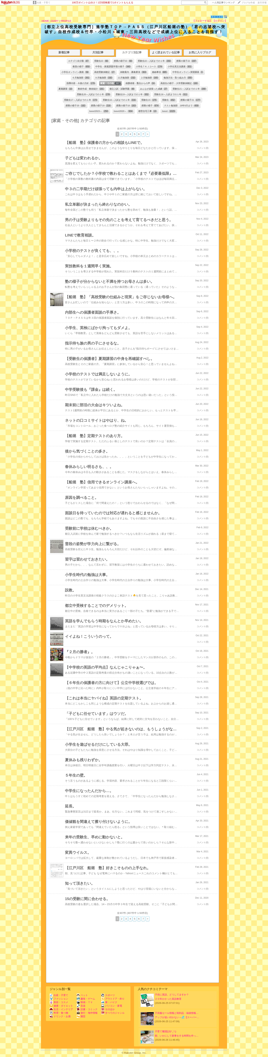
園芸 (81, 1016)
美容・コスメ (59, 1002)
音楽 (81, 1005)
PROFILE (66, 21)
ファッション (59, 998)
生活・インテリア (61, 1009)
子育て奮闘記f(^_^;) (165, 1031)
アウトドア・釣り (113, 998)
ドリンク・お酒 (60, 1016)
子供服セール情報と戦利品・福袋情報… (176, 1013)
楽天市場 (262, 2)
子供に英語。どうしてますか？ (172, 994)
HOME (45, 21)
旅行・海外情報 (87, 1012)
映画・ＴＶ (85, 1002)
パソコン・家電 (111, 1005)
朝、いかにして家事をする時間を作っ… (176, 1035)
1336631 (217, 16)
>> (223, 2)
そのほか (108, 1009)
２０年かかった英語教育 (168, 999)
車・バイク (109, 1002)
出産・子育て (43, 2)
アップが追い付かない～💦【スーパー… (177, 1017)
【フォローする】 (202, 20)
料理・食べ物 (59, 1012)
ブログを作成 (248, 2)
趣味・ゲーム (86, 998)
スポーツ (108, 995)
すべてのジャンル (113, 1012)
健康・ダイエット (61, 1005)
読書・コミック (87, 1009)
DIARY (55, 21)
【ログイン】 (220, 20)
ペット (82, 995)
